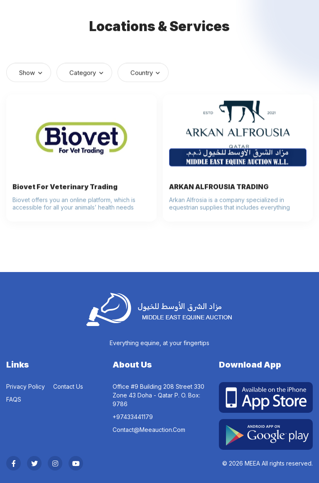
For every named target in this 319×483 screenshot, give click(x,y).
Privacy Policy (25, 386)
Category (83, 72)
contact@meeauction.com (149, 429)
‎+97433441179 (133, 416)
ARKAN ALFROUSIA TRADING (219, 186)
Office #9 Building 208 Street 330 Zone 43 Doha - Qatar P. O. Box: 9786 (158, 395)
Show (28, 72)
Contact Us (68, 386)
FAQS (13, 399)
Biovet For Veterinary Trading (65, 186)
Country (142, 72)
